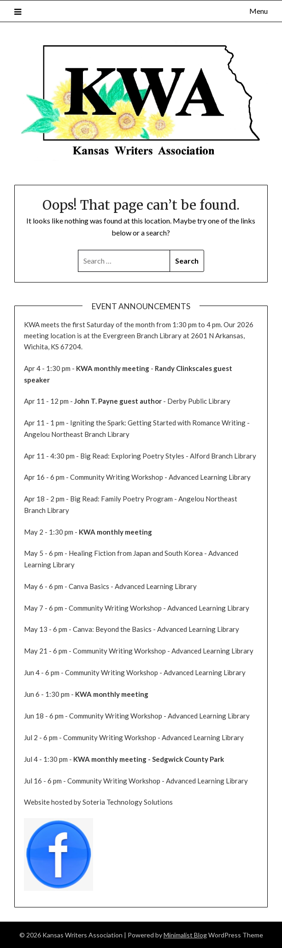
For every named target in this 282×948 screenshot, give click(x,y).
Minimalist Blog (185, 935)
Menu (258, 10)
